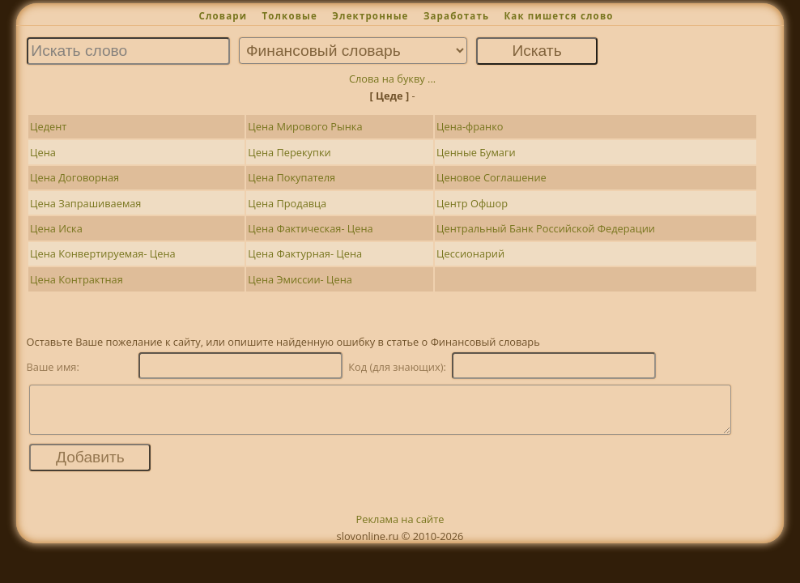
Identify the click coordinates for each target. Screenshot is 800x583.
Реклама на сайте (400, 528)
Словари (222, 16)
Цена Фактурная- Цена (305, 253)
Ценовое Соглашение (491, 177)
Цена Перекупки (289, 152)
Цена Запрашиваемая (85, 203)
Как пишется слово (558, 16)
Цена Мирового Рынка (305, 126)
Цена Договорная (74, 177)
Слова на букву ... (392, 78)
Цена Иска (56, 228)
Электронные (370, 16)
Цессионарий (470, 253)
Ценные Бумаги (476, 152)
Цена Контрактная (76, 279)
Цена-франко (469, 126)
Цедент (48, 126)
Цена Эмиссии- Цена (300, 279)
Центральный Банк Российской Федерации (545, 228)
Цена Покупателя (291, 177)
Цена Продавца (287, 203)
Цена (43, 152)
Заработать (456, 16)
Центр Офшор (472, 203)
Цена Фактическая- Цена (310, 228)
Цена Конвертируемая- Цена (103, 253)
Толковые (289, 16)
